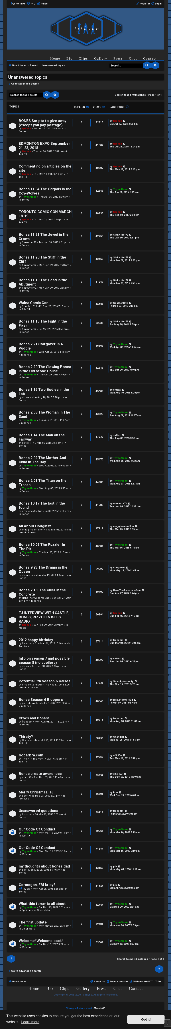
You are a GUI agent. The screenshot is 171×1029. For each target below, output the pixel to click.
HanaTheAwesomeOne (35, 597)
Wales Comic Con (33, 303)
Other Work (28, 928)
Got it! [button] (146, 1019)
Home (55, 58)
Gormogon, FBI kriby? (37, 885)
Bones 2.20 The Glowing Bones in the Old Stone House (45, 369)
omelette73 (28, 511)
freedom (27, 643)
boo (24, 795)
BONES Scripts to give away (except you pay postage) (42, 123)
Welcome (27, 854)
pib (24, 869)
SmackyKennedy (32, 684)
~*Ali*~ (26, 758)
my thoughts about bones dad (44, 866)
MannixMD (99, 1008)
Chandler (27, 740)
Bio (69, 58)
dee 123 (26, 777)
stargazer (27, 575)
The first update (33, 922)
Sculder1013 (29, 306)
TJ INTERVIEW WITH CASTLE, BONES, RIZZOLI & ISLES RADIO (44, 617)
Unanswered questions (38, 811)
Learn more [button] (30, 1022)
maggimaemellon (32, 529)
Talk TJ (23, 154)
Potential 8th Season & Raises (44, 681)
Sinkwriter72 (29, 242)
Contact (150, 58)
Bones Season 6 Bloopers (41, 700)
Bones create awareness (40, 774)
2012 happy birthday (36, 640)
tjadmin (26, 128)
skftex (25, 397)
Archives (24, 646)
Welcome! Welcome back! (41, 941)
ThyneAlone (29, 196)
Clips (83, 58)
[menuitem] (31, 3)
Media (22, 627)
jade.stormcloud (32, 703)
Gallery (100, 58)
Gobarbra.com (31, 755)
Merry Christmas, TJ (36, 792)
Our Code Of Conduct (37, 829)
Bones (22, 131)
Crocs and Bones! (34, 718)
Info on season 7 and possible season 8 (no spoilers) (44, 660)
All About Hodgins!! (35, 526)
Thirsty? (26, 737)
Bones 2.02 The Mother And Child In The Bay (42, 460)
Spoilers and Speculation (36, 910)
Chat (133, 58)
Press (118, 58)
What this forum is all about (42, 904)
